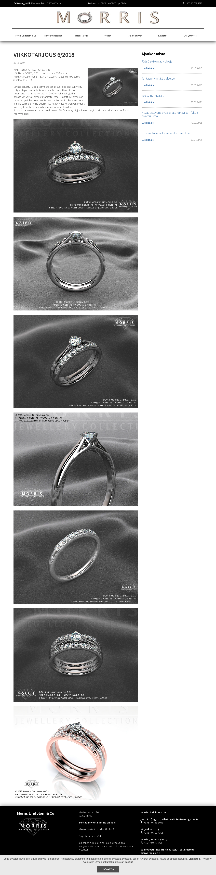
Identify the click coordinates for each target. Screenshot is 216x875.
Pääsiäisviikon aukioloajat (157, 61)
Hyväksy (108, 869)
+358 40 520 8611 (152, 842)
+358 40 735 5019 (152, 822)
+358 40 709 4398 (192, 3)
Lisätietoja (194, 858)
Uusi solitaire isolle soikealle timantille (166, 133)
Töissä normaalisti (153, 95)
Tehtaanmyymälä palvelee (158, 78)
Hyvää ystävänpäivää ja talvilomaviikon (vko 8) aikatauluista (170, 114)
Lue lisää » (148, 68)
